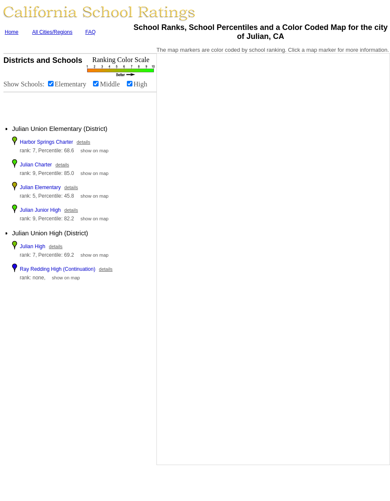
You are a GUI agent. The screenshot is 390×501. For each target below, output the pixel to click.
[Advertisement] (56, 105)
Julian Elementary (40, 187)
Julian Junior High (40, 210)
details (83, 142)
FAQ (90, 32)
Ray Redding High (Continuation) (57, 269)
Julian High (32, 246)
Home (11, 32)
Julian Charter (36, 165)
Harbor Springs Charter (46, 142)
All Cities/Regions (52, 32)
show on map (94, 150)
